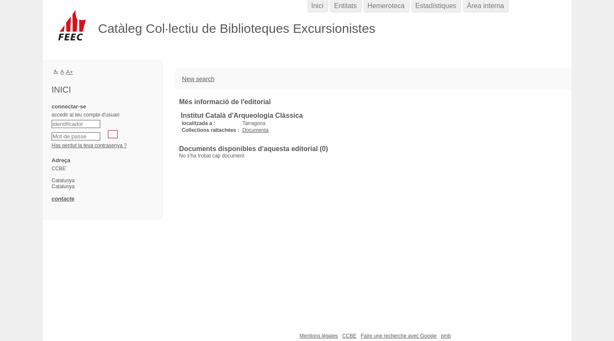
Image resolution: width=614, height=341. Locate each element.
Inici (317, 5)
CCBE (349, 336)
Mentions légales (319, 336)
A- (56, 71)
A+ (69, 72)
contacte (63, 198)
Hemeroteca (386, 5)
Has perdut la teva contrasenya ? (89, 146)
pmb (446, 336)
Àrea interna (485, 5)
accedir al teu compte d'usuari (85, 115)
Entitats (345, 5)
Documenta (255, 130)
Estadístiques (435, 5)
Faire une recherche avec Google (399, 336)
